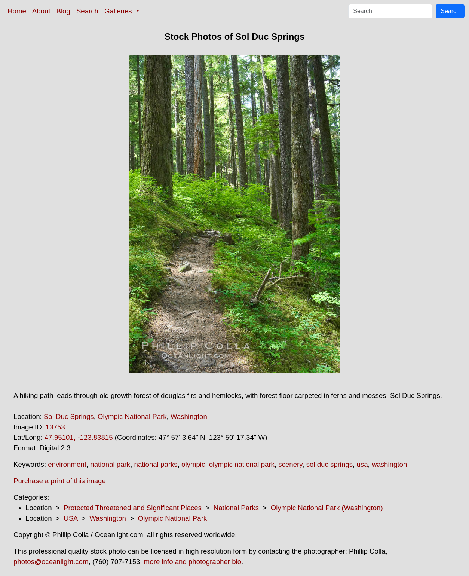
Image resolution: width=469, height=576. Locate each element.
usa (362, 464)
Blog (63, 11)
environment (67, 464)
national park (110, 464)
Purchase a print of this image (59, 481)
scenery (290, 464)
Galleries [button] (119, 11)
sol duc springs (329, 464)
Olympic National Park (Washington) (327, 508)
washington (389, 464)
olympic (193, 464)
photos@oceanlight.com (50, 562)
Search (87, 11)
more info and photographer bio (192, 562)
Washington (189, 416)
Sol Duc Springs (69, 416)
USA (70, 518)
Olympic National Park (132, 416)
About (41, 11)
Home (16, 11)
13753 (55, 427)
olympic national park (242, 464)
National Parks (236, 508)
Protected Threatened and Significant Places (133, 508)
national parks (156, 464)
